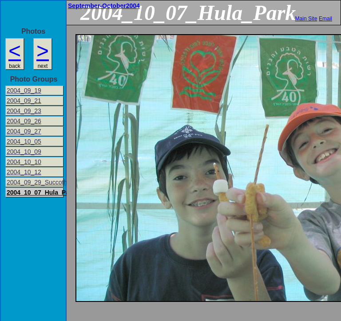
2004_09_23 (24, 110)
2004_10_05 (24, 141)
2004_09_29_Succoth (35, 182)
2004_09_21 (24, 100)
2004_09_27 (24, 131)
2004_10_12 (24, 172)
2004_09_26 (24, 121)
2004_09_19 (24, 90)
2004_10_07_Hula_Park (35, 192)
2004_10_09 (24, 151)
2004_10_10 (24, 161)
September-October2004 (104, 5)
